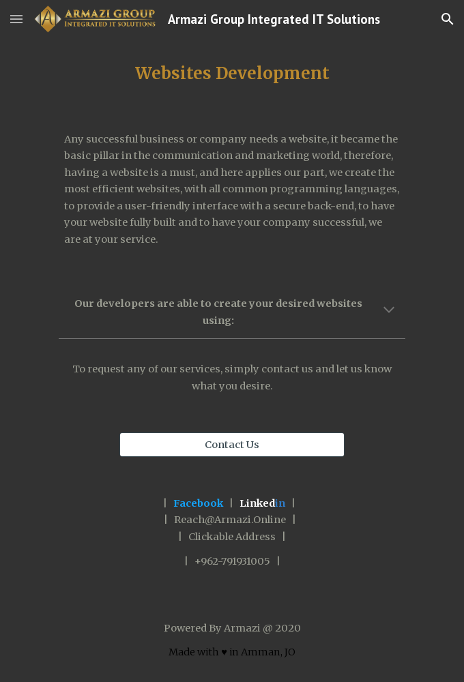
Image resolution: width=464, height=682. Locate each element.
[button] (16, 19)
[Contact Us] (231, 444)
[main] (232, 74)
